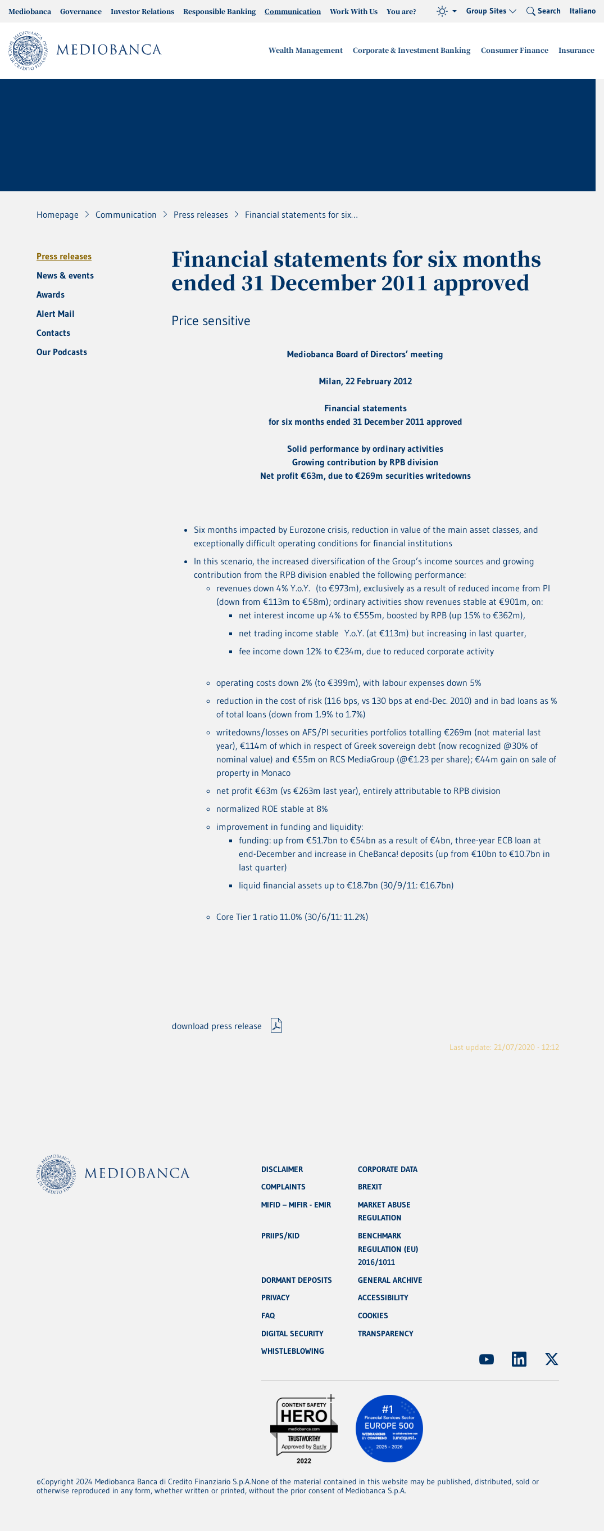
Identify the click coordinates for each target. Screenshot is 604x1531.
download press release (217, 1027)
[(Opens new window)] (486, 1359)
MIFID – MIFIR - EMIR (296, 1203)
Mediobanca (29, 11)
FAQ (268, 1315)
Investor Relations (142, 11)
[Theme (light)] (447, 11)
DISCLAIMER (282, 1167)
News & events (65, 275)
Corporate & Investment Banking (419, 50)
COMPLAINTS (283, 1185)
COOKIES (373, 1315)
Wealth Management (318, 50)
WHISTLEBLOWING (292, 1351)
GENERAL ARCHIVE (390, 1279)
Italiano (583, 11)
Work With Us (354, 11)
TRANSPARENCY (386, 1333)
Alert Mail (56, 313)
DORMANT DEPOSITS (296, 1279)
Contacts (53, 332)
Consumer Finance (518, 50)
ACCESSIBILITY (383, 1297)
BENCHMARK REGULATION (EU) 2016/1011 (388, 1248)
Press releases (64, 256)
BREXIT (370, 1185)
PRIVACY (275, 1297)
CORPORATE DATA (387, 1167)
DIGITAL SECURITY (292, 1333)
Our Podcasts (62, 351)
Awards (51, 294)
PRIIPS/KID (280, 1234)
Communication (293, 11)
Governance (81, 11)
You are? (401, 11)
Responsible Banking (219, 11)
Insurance (577, 50)
